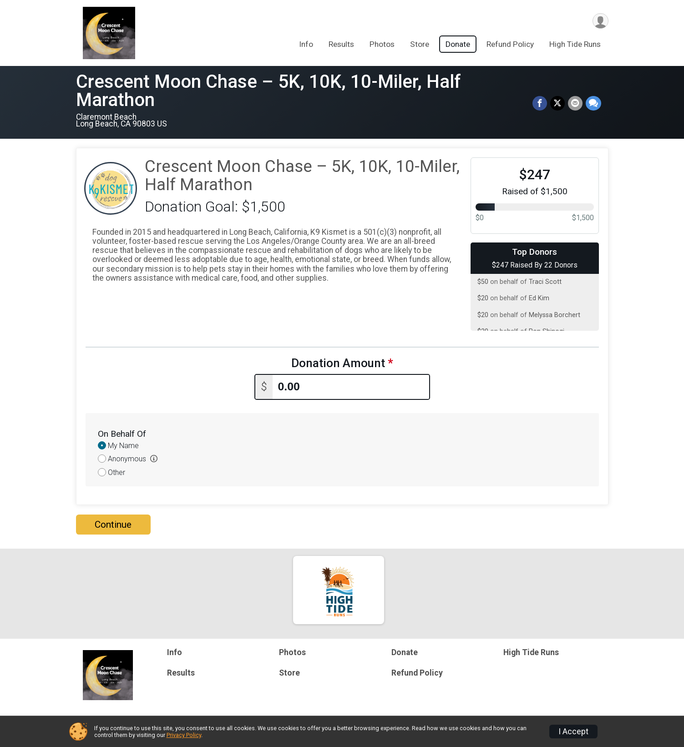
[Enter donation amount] (351, 386)
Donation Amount (342, 363)
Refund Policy (510, 45)
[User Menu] (600, 21)
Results (341, 45)
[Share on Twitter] (558, 103)
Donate (458, 45)
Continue (113, 524)
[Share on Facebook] (541, 103)
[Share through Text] (593, 103)
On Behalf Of (122, 433)
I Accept (573, 731)
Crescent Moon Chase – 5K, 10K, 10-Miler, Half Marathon (268, 91)
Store (419, 45)
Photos (382, 45)
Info (306, 45)
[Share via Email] (575, 103)
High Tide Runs (575, 45)
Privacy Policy (184, 735)
